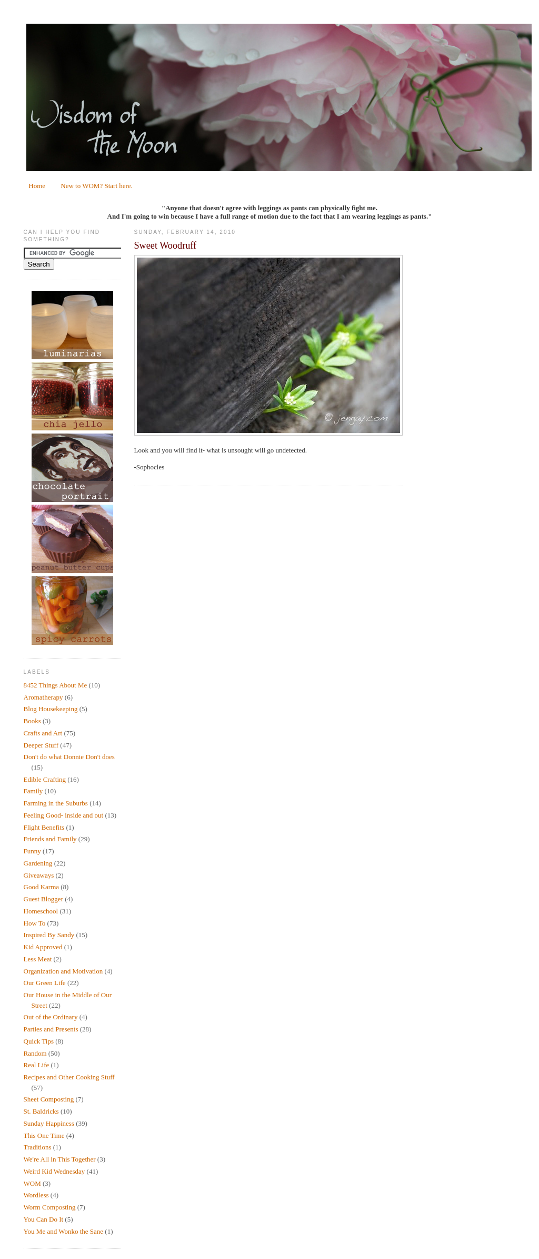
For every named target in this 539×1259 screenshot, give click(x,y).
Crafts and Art (43, 733)
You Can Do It (44, 1219)
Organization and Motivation (63, 971)
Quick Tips (39, 1041)
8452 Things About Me (55, 685)
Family (33, 791)
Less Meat (38, 959)
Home (36, 186)
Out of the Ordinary (51, 1017)
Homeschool (41, 911)
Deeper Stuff (41, 745)
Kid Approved (43, 947)
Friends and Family (50, 839)
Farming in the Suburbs (56, 803)
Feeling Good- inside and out (64, 815)
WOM (32, 1183)
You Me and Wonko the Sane (64, 1231)
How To (35, 923)
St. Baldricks (41, 1111)
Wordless (36, 1195)
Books (32, 721)
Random (35, 1053)
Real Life (36, 1065)
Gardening (38, 863)
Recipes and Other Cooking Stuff (69, 1077)
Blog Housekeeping (51, 709)
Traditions (38, 1147)
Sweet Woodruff (165, 245)
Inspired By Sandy (49, 935)
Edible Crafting (45, 779)
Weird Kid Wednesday (54, 1171)
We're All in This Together (60, 1159)
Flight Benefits (44, 827)
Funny (32, 851)
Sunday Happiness (49, 1123)
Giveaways (39, 875)
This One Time (44, 1135)
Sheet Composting (49, 1099)
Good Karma (41, 887)
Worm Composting (50, 1207)
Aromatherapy (43, 697)
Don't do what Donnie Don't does (69, 757)
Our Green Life (45, 983)
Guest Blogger (43, 899)
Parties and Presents (51, 1029)
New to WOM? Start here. (97, 186)
